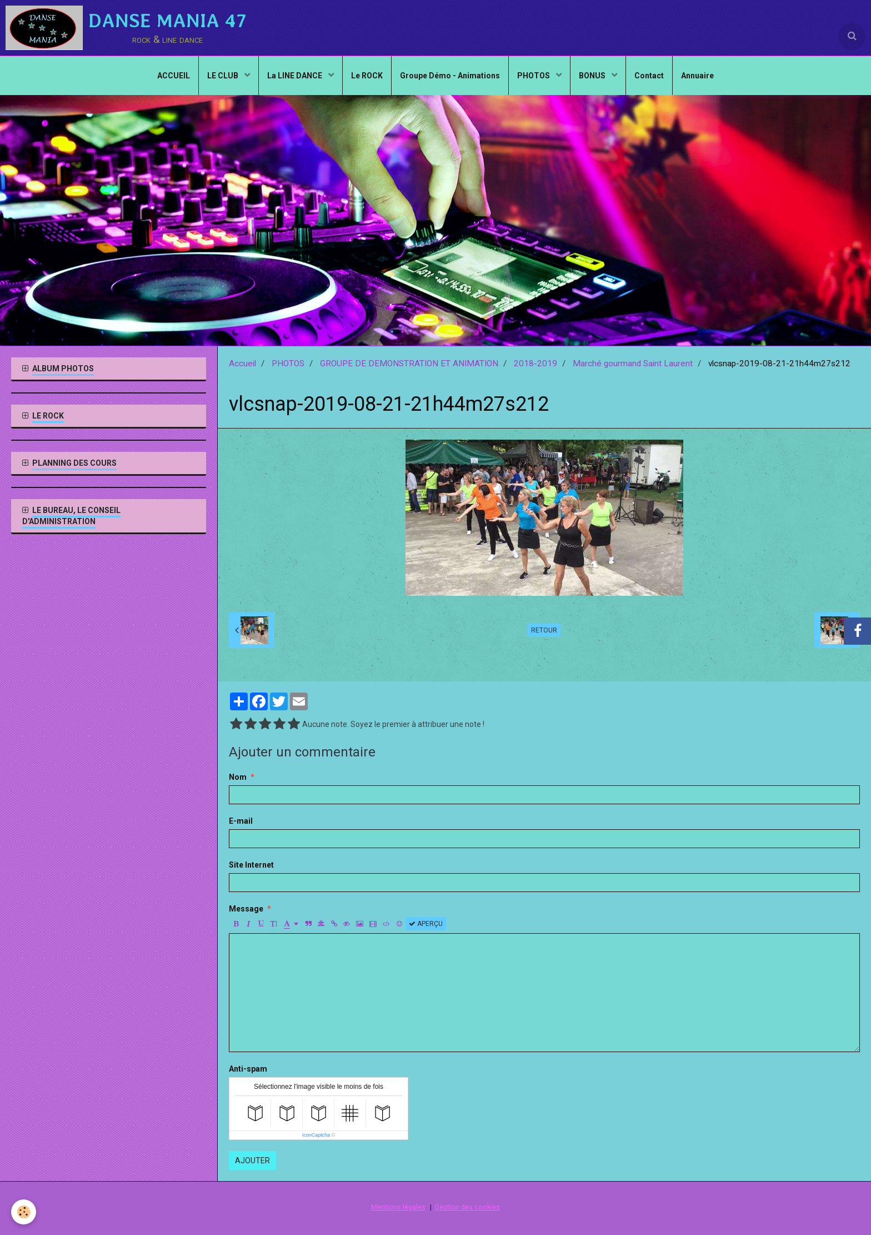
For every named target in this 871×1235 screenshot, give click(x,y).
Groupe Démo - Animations (450, 75)
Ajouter (252, 1160)
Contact (649, 75)
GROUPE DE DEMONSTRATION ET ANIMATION (409, 363)
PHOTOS (534, 75)
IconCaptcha (316, 1135)
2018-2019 (535, 363)
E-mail (241, 820)
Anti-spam (248, 1068)
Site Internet (251, 864)
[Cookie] (23, 1211)
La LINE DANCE (295, 75)
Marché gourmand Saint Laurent (633, 363)
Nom (238, 777)
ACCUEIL (173, 75)
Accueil (242, 363)
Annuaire (697, 75)
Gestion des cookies (467, 1207)
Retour (544, 630)
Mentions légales (398, 1207)
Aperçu (426, 924)
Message (246, 908)
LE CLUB (223, 75)
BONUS (593, 75)
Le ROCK (367, 75)
